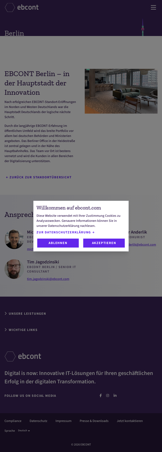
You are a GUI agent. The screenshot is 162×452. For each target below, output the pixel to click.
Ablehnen (58, 243)
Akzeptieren (104, 243)
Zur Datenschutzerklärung (65, 232)
